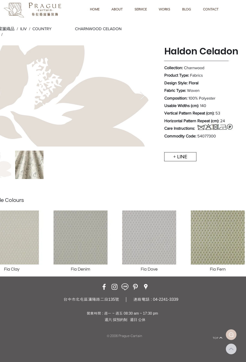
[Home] (24, 331)
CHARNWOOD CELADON (98, 29)
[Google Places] (146, 287)
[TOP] (217, 337)
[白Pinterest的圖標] (135, 287)
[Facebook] (104, 287)
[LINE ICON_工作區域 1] (125, 287)
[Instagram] (114, 287)
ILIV (23, 29)
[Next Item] (142, 96)
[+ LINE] (180, 156)
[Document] (231, 334)
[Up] (231, 349)
